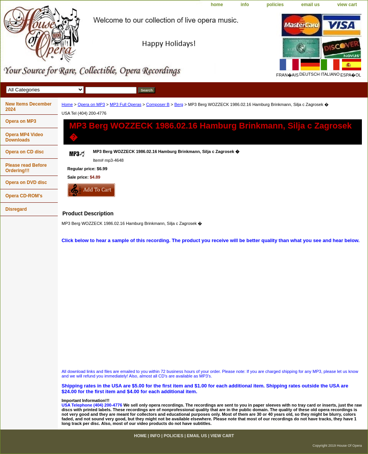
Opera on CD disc (24, 152)
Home (67, 104)
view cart (347, 4)
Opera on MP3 (91, 104)
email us (310, 4)
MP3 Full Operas (126, 104)
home (217, 4)
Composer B (157, 104)
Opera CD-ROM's (23, 196)
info (245, 4)
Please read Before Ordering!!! (26, 168)
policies (275, 4)
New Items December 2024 (28, 106)
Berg (178, 104)
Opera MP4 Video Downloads (24, 137)
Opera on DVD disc (26, 182)
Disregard (16, 209)
